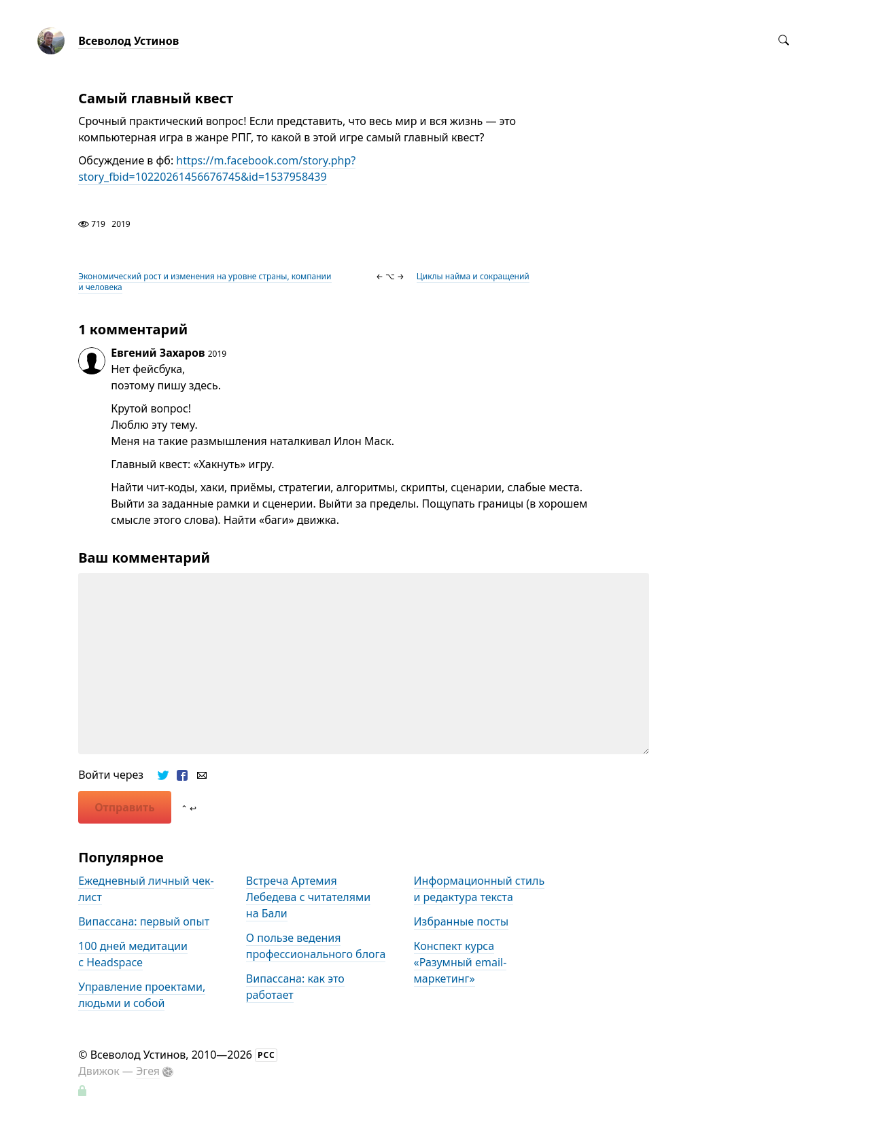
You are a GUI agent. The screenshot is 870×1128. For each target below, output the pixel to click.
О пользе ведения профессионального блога (316, 946)
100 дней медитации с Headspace (133, 954)
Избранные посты (461, 921)
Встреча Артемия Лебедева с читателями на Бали (308, 897)
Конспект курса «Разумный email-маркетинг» (460, 962)
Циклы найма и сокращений (473, 276)
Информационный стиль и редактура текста (479, 888)
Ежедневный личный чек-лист (145, 888)
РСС (266, 1055)
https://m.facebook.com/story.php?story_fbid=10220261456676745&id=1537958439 (216, 168)
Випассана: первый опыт (143, 921)
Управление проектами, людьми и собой (141, 994)
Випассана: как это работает (295, 986)
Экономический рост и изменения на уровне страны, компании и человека (204, 281)
